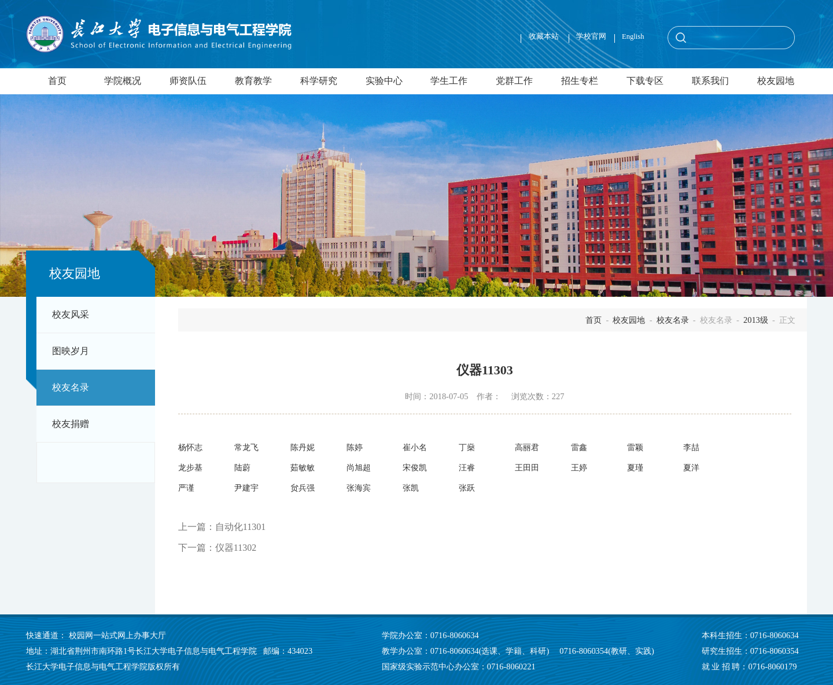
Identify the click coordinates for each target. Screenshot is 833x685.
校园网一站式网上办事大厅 (117, 635)
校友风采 (70, 315)
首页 (57, 81)
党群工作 (514, 81)
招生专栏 (579, 81)
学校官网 (591, 36)
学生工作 (448, 81)
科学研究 (318, 81)
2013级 (755, 320)
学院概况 (122, 81)
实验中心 (384, 81)
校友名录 (70, 387)
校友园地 (775, 81)
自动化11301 (240, 527)
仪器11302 (235, 548)
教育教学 (253, 81)
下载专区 (645, 81)
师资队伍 (188, 81)
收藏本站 (545, 36)
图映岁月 (70, 351)
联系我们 (710, 81)
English (633, 36)
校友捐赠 (70, 424)
